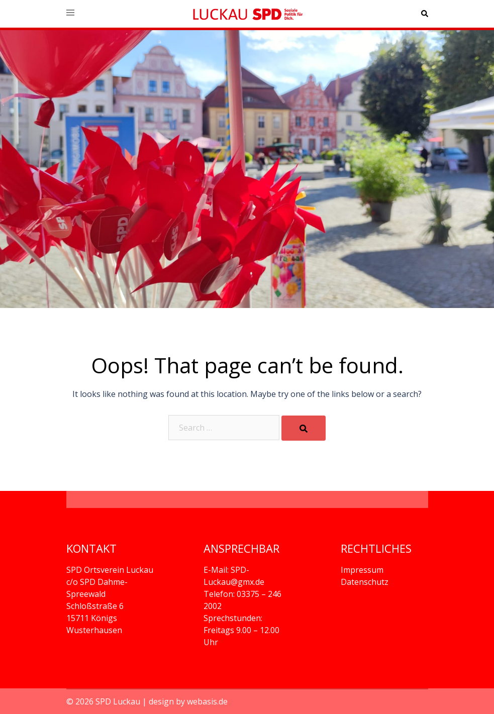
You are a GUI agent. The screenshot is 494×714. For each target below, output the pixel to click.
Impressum (362, 569)
